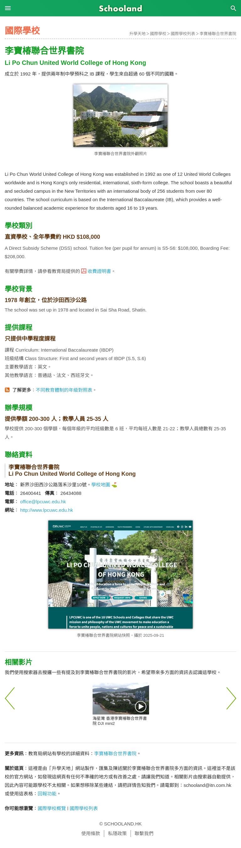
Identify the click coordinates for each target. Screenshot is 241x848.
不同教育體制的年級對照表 (64, 390)
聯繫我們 (144, 833)
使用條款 (90, 833)
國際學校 (158, 33)
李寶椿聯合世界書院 (218, 33)
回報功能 (47, 793)
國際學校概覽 (52, 808)
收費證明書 (99, 271)
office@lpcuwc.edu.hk (43, 501)
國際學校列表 (183, 33)
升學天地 (137, 33)
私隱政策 (117, 833)
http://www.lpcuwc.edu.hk (46, 510)
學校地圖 (100, 484)
